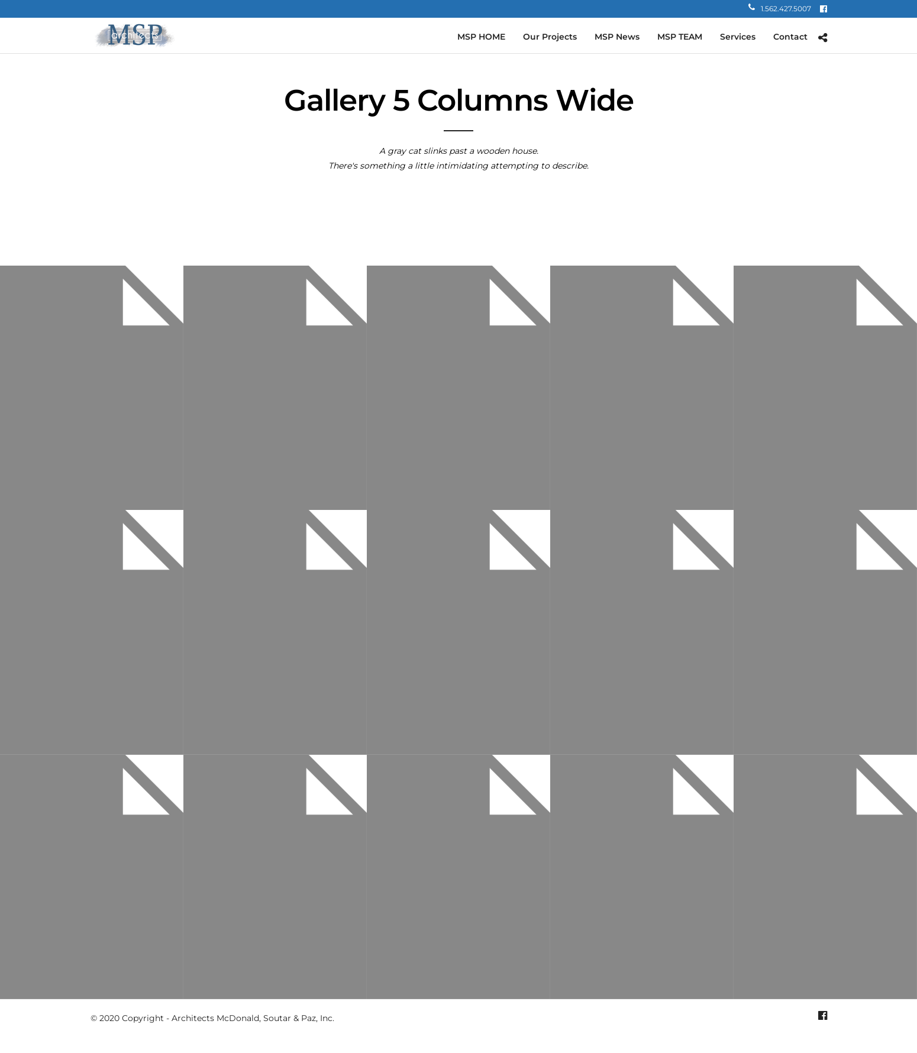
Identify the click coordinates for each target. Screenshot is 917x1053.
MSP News (617, 36)
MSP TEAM (679, 36)
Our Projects (550, 36)
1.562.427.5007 (779, 8)
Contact (790, 36)
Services (737, 36)
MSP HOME (481, 36)
